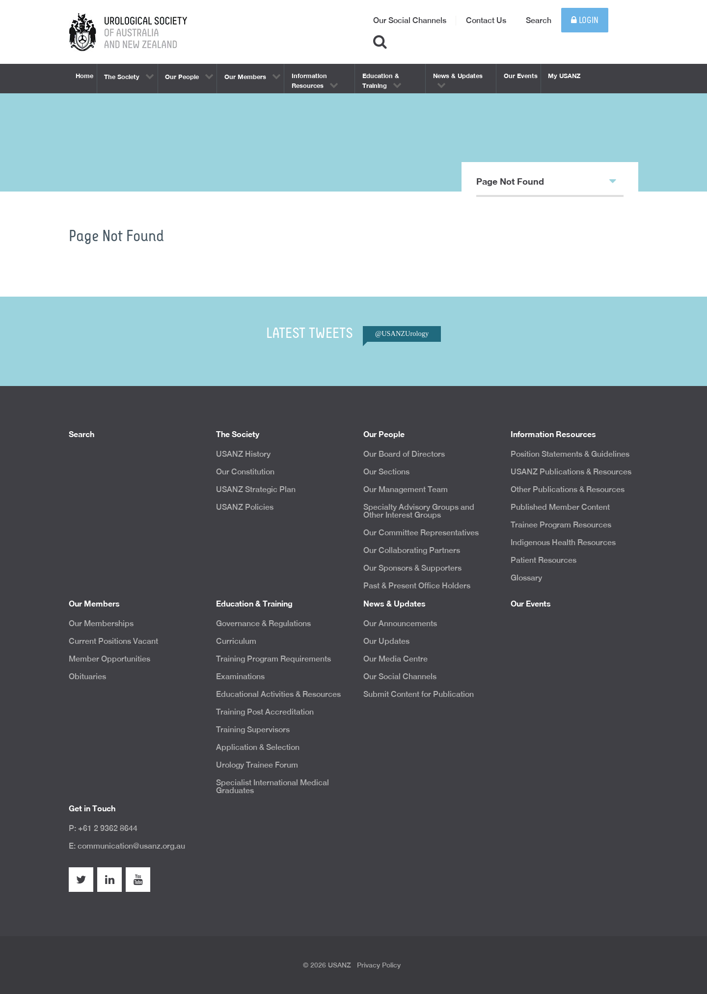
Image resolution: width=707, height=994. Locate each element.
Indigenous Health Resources (563, 542)
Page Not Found (546, 181)
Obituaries (87, 676)
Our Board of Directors (404, 454)
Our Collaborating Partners (411, 550)
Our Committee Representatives (421, 532)
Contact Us (486, 20)
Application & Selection (257, 747)
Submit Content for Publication (418, 694)
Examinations (240, 676)
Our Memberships (101, 623)
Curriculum (236, 641)
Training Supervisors (253, 729)
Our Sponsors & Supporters (412, 568)
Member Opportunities (109, 658)
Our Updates (386, 641)
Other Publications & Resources (568, 489)
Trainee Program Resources (561, 524)
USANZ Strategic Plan (256, 489)
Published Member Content (560, 507)
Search (538, 20)
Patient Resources (543, 560)
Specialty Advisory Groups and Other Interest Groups (418, 511)
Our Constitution (245, 471)
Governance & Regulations (263, 623)
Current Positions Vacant (113, 641)
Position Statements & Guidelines (570, 454)
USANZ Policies (244, 507)
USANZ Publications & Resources (571, 471)
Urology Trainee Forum (257, 765)
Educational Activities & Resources (278, 694)
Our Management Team (405, 489)
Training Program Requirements (273, 658)
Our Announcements (400, 623)
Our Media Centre (395, 658)
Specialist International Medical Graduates (272, 786)
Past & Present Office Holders (416, 585)
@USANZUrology (402, 333)
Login (584, 20)
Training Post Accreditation (265, 712)
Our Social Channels (409, 20)
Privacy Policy (379, 965)
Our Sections (386, 471)
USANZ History (243, 454)
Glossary (526, 577)
